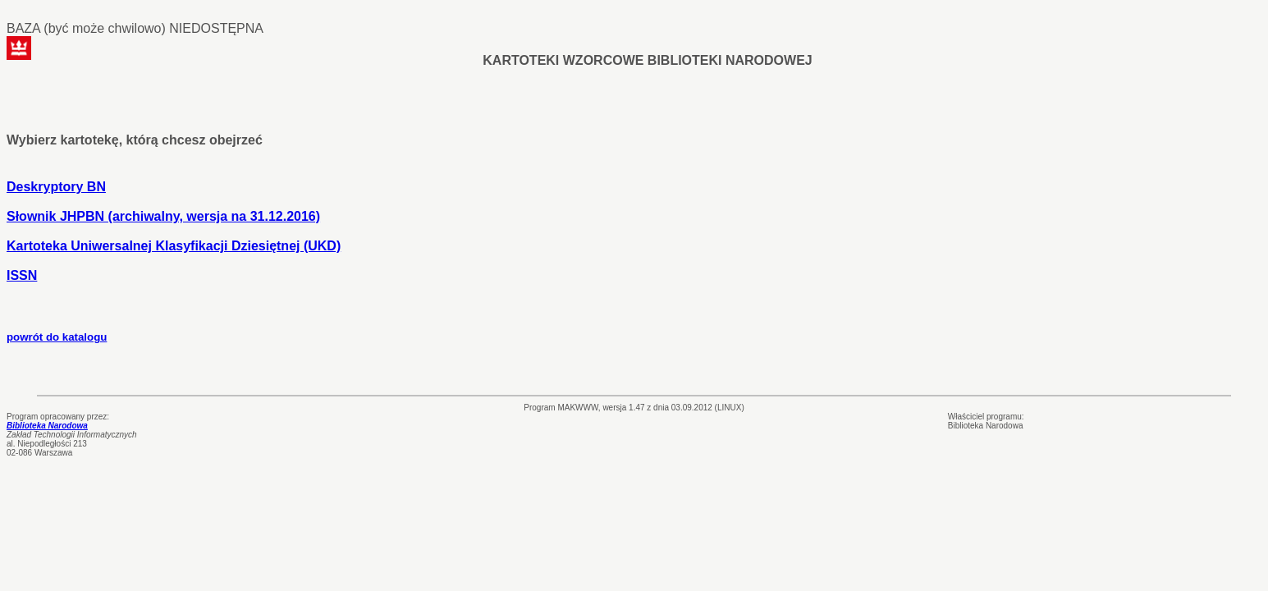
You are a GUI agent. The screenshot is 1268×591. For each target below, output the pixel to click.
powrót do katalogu (57, 337)
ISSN (22, 275)
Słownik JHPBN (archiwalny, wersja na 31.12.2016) (163, 216)
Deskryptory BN (56, 187)
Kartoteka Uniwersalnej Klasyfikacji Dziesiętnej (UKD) (174, 246)
